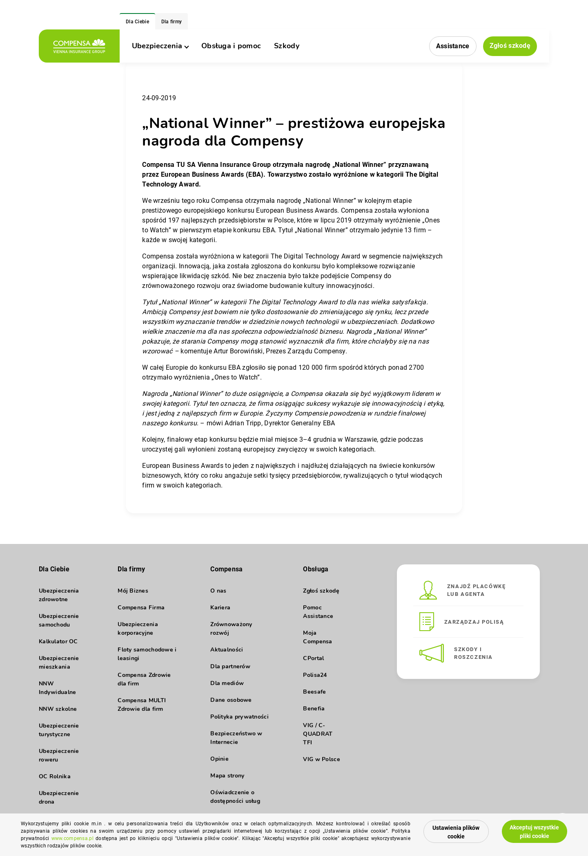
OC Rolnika (55, 776)
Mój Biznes (133, 591)
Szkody (286, 46)
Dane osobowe (231, 700)
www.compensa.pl (72, 838)
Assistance (453, 46)
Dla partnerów (230, 666)
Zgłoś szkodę (510, 45)
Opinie (219, 759)
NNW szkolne (58, 709)
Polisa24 (315, 675)
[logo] (79, 46)
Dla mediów (227, 683)
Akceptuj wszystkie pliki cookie (534, 831)
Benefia (314, 708)
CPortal (313, 658)
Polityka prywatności (239, 717)
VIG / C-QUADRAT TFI (317, 733)
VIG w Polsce (321, 759)
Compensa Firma (141, 607)
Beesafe (314, 692)
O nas (218, 591)
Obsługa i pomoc (231, 46)
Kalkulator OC (58, 641)
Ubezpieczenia (160, 46)
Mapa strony (227, 776)
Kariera (220, 607)
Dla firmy (171, 22)
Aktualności (226, 650)
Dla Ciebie (137, 22)
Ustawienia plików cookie (455, 832)
